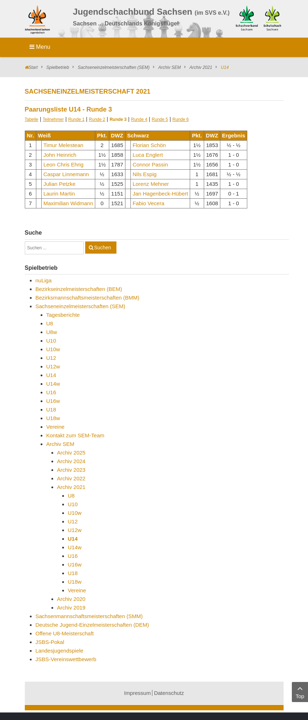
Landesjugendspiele (59, 651)
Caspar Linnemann (66, 174)
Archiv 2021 (200, 67)
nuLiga (44, 280)
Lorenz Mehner (151, 184)
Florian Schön (149, 145)
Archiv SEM (169, 67)
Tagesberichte (63, 315)
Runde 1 (76, 119)
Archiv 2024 (71, 461)
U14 (51, 375)
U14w (53, 384)
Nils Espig (145, 174)
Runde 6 (181, 119)
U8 (49, 323)
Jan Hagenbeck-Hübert (160, 193)
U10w (53, 349)
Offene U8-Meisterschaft (65, 633)
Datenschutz (169, 693)
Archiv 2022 (71, 478)
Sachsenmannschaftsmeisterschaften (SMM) (89, 616)
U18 (51, 409)
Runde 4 (139, 119)
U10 (51, 341)
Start (33, 67)
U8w (51, 332)
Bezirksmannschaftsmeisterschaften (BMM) (87, 298)
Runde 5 (160, 119)
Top (300, 691)
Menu (39, 47)
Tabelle (31, 119)
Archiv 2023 (71, 470)
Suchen (102, 247)
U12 (51, 358)
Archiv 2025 (71, 453)
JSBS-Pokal (50, 642)
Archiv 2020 (71, 599)
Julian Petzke (59, 184)
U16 (51, 392)
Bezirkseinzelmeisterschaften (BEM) (79, 289)
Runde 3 (118, 119)
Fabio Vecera (148, 203)
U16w (53, 401)
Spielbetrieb (57, 67)
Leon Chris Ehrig (63, 164)
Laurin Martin (59, 193)
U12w (53, 366)
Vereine (55, 427)
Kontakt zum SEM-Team (75, 435)
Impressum (137, 693)
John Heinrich (60, 155)
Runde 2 (97, 119)
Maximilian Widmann (68, 203)
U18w (53, 418)
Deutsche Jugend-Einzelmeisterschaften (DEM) (92, 625)
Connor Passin (150, 164)
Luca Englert (148, 155)
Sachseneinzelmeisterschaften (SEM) (114, 67)
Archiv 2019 (71, 607)
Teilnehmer (53, 119)
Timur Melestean (63, 145)
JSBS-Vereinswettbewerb (66, 659)
